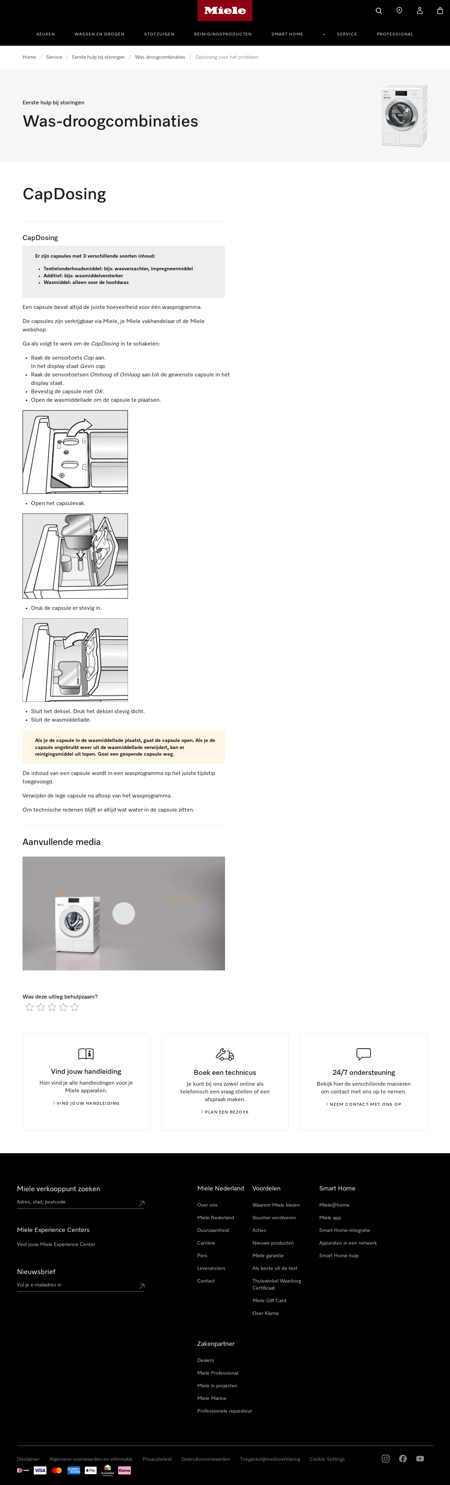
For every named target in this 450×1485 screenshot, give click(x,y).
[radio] (29, 1007)
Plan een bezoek (225, 1112)
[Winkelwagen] (440, 10)
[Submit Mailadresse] (141, 1286)
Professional (395, 34)
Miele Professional (217, 1373)
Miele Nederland (215, 1217)
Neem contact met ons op (363, 1105)
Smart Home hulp (339, 1255)
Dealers (205, 1360)
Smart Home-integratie (344, 1230)
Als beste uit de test (274, 1268)
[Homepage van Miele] (225, 10)
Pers (202, 1255)
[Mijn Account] (420, 10)
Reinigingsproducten (223, 34)
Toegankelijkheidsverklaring (270, 1459)
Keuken (46, 34)
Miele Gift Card (269, 1300)
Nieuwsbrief (36, 1272)
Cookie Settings (327, 1459)
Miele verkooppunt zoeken (58, 1189)
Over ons (207, 1205)
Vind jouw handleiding (86, 1104)
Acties (259, 1230)
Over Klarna (265, 1313)
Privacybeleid (157, 1459)
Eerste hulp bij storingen (98, 57)
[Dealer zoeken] (399, 10)
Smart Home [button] (287, 34)
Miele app (330, 1217)
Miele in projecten (217, 1385)
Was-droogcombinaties (160, 57)
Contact (206, 1281)
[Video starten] (123, 913)
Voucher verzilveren (274, 1217)
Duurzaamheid (213, 1230)
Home (29, 57)
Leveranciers (211, 1268)
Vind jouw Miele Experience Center (56, 1244)
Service (347, 34)
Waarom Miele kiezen (276, 1205)
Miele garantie (268, 1255)
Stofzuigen (159, 34)
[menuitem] (50, 33)
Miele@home (334, 1205)
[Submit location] (141, 1203)
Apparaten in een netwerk (348, 1243)
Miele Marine (211, 1398)
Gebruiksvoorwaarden (205, 1459)
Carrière (206, 1243)
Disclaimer (28, 1459)
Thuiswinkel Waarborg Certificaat (276, 1285)
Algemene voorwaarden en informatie (91, 1459)
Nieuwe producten (273, 1243)
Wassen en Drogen (99, 34)
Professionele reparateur (224, 1411)
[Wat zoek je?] (379, 10)
